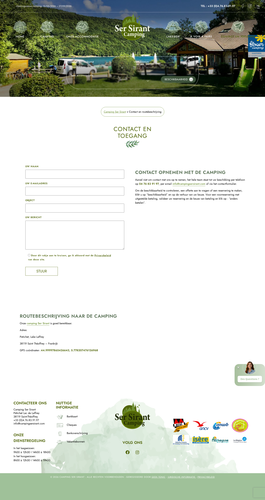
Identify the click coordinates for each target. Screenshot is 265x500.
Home (20, 28)
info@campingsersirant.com (189, 184)
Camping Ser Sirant (115, 112)
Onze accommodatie (82, 28)
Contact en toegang (238, 28)
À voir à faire (201, 28)
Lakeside (173, 28)
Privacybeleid (102, 255)
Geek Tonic (158, 477)
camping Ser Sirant (38, 323)
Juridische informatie (182, 477)
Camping (47, 28)
